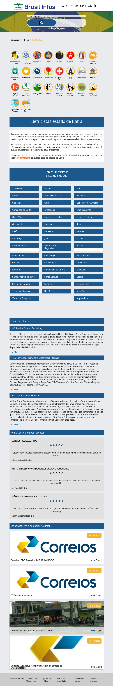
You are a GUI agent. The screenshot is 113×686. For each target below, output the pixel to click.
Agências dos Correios (15, 57)
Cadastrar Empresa (94, 679)
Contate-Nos (48, 679)
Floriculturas (48, 72)
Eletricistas (26, 72)
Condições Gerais (79, 679)
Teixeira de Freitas (21, 291)
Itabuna (80, 231)
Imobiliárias (81, 72)
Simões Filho (82, 283)
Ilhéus (79, 224)
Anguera (48, 188)
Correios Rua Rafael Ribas (24, 440)
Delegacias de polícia (15, 73)
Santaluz (80, 269)
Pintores (48, 88)
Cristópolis (49, 209)
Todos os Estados (33, 679)
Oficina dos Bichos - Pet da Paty (27, 328)
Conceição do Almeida (87, 202)
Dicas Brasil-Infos (20, 320)
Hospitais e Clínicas (59, 73)
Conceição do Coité (21, 209)
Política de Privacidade (61, 679)
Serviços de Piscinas (15, 105)
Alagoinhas (17, 188)
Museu (93, 72)
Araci (78, 188)
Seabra (79, 276)
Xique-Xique (82, 298)
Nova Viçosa (18, 255)
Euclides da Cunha (53, 216)
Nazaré (79, 245)
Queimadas (81, 262)
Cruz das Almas (83, 209)
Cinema (81, 57)
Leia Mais (14, 351)
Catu (46, 202)
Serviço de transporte (81, 89)
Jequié (47, 238)
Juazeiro (80, 238)
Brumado (80, 195)
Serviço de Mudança (70, 89)
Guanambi (17, 224)
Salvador (16, 269)
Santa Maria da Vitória (54, 269)
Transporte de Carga (26, 105)
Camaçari (16, 202)
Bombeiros (70, 57)
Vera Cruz (81, 291)
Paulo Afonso (82, 255)
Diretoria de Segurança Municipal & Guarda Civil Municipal (40, 468)
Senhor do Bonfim (21, 283)
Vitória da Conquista (21, 298)
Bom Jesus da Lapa (53, 195)
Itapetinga (17, 238)
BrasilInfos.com (17, 678)
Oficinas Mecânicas (15, 89)
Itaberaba (48, 231)
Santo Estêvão (51, 276)
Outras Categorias (26, 89)
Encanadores (37, 72)
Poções (15, 262)
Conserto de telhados (92, 57)
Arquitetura (37, 57)
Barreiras (16, 195)
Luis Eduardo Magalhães (50, 246)
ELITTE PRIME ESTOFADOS (25, 395)
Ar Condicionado (26, 57)
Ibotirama (49, 224)
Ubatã (47, 291)
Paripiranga (49, 255)
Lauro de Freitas (19, 245)
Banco (48, 57)
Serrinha (48, 283)
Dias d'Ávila (17, 216)
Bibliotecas (59, 57)
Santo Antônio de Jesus (23, 276)
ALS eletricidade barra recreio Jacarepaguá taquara (36, 357)
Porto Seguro (50, 262)
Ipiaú (14, 231)
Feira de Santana (84, 216)
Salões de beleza (59, 89)
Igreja (70, 72)
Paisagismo (37, 88)
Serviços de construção (93, 89)
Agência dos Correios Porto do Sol (29, 496)
